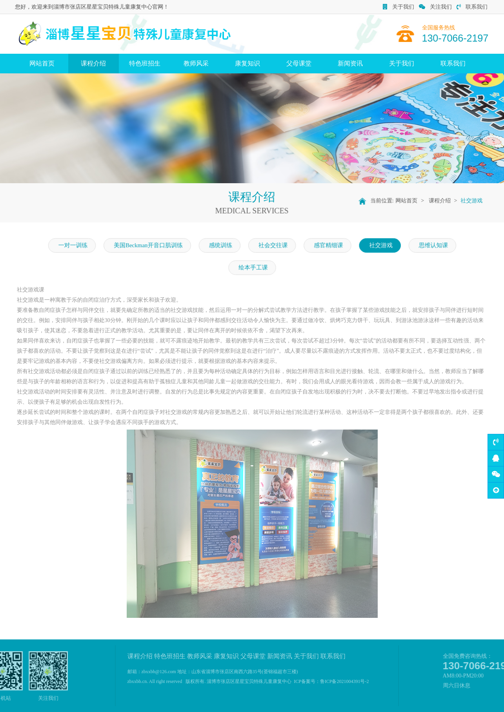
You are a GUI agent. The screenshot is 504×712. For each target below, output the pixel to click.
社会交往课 (272, 245)
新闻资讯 (350, 63)
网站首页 (42, 63)
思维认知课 (429, 245)
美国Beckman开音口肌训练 (150, 245)
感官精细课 (327, 245)
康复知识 (247, 63)
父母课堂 (298, 63)
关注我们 (435, 7)
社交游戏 (475, 201)
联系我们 (472, 7)
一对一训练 (76, 245)
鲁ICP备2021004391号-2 (344, 681)
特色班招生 (144, 63)
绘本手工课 (252, 267)
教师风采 (196, 63)
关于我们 (398, 7)
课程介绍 (93, 63)
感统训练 (221, 245)
